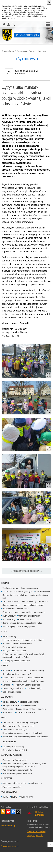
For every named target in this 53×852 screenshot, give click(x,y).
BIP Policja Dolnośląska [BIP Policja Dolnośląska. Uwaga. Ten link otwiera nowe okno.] (39, 813)
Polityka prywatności (35, 835)
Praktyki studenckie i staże (14, 651)
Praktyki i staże (25, 619)
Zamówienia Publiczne (11, 754)
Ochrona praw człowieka (29, 616)
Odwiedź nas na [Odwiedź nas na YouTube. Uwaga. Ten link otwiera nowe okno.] (8, 811)
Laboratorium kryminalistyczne (16, 729)
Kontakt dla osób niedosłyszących (17, 591)
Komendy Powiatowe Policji (15, 750)
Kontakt (5, 582)
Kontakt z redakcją (8, 825)
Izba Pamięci (38, 733)
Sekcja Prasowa (10, 702)
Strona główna (8, 51)
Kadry (41, 640)
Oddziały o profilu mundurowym (16, 661)
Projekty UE (6, 778)
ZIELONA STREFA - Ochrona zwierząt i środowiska (25, 601)
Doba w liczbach (29, 705)
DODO (5, 797)
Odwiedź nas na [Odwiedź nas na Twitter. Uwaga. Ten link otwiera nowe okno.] (18, 811)
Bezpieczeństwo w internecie (15, 681)
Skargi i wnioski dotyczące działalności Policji (22, 623)
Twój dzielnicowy (42, 591)
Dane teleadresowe (29, 588)
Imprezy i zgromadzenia (13, 688)
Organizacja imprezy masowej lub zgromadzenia (24, 612)
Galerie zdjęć (22, 709)
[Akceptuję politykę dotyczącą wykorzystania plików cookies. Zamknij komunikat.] (49, 2)
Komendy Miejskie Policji (13, 747)
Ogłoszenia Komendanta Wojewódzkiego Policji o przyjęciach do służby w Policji (24, 655)
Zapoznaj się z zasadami (36, 831)
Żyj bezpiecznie (19, 670)
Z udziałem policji (33, 688)
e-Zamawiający (20, 760)
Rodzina (6, 670)
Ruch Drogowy (9, 616)
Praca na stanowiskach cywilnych (17, 643)
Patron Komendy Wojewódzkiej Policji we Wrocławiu (25, 737)
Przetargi (6, 760)
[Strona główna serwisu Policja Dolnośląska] (3, 24)
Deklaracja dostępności (9, 846)
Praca (4, 631)
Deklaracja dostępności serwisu (16, 733)
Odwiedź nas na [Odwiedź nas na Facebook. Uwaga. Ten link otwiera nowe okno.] (13, 811)
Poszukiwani (8, 712)
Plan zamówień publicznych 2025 (17, 770)
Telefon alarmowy (10, 588)
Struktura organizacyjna (27, 722)
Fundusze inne (35, 783)
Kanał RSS (3, 811)
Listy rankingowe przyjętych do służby (19, 640)
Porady (4, 665)
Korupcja (6, 685)
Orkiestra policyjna (26, 726)
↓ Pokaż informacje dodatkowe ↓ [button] (26, 571)
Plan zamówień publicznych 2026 (17, 773)
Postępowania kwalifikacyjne (15, 647)
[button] (13, 24)
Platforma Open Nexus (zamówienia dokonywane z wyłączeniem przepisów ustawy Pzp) (25, 765)
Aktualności (22, 51)
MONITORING (26, 797)
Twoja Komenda (8, 741)
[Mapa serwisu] (8, 24)
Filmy (33, 709)
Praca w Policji (9, 619)
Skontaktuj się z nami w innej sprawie (19, 626)
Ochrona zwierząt (36, 670)
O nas (4, 717)
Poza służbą (8, 709)
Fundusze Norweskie (12, 787)
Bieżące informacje (37, 51)
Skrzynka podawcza (11, 605)
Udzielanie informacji (12, 692)
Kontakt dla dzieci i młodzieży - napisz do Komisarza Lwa (25, 596)
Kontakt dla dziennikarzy (33, 605)
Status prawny (9, 726)
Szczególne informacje (29, 702)
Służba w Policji (9, 636)
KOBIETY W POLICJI (25, 712)
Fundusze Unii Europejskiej (15, 783)
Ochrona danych (9, 791)
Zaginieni (42, 709)
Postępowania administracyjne (16, 608)
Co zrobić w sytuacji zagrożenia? (17, 674)
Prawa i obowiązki (35, 678)
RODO (14, 797)
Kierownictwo (8, 722)
